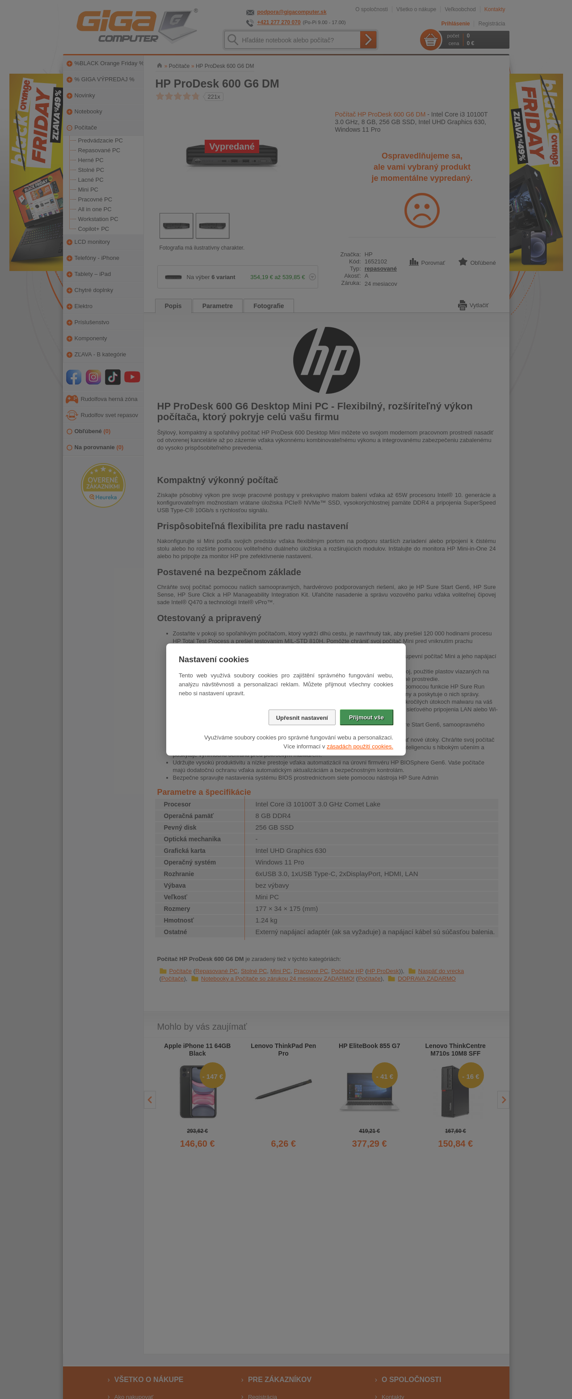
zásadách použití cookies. (360, 746)
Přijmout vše (366, 717)
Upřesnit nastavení (302, 717)
